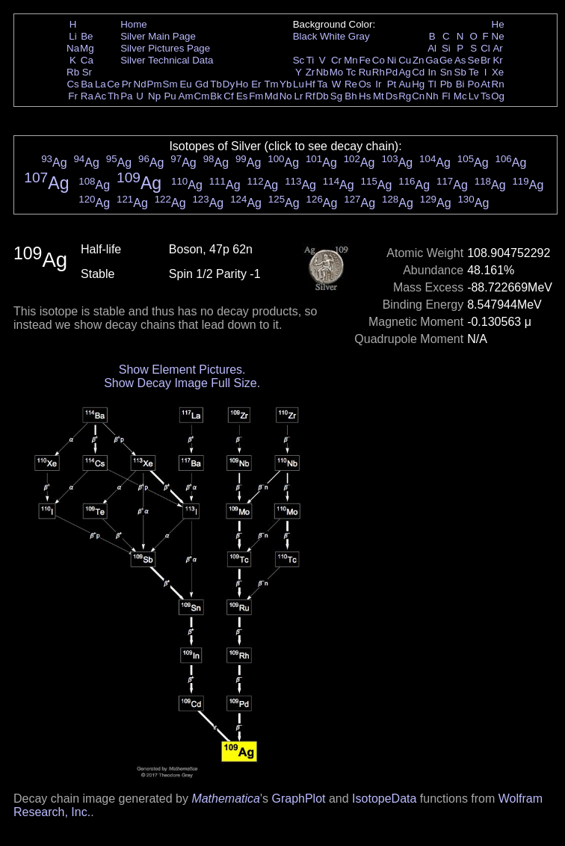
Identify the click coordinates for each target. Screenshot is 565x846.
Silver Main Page (158, 36)
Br (485, 60)
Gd (202, 84)
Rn (498, 84)
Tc (351, 72)
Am (186, 96)
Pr (127, 84)
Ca (87, 60)
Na (73, 48)
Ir (378, 84)
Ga (432, 60)
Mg (87, 48)
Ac (101, 96)
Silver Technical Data (166, 60)
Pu (170, 96)
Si (446, 48)
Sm (170, 84)
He (498, 24)
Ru (365, 72)
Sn (446, 72)
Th (114, 96)
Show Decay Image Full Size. (182, 383)
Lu (298, 84)
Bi (460, 84)
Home (133, 24)
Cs (72, 84)
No (286, 96)
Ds (392, 96)
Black (305, 36)
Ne (498, 36)
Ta (322, 84)
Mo (337, 72)
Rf (310, 96)
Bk (216, 96)
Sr (87, 72)
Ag (404, 72)
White (332, 36)
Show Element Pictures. (182, 369)
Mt (378, 96)
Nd (140, 84)
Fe (365, 60)
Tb (216, 84)
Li (72, 36)
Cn (418, 96)
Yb (285, 84)
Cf (228, 96)
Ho (241, 84)
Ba (87, 84)
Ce (113, 84)
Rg (404, 96)
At (485, 84)
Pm (154, 84)
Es (242, 96)
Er (256, 84)
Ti (310, 60)
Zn (418, 60)
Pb (446, 84)
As (460, 60)
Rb (73, 72)
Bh (350, 96)
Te (474, 72)
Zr (310, 72)
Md (272, 96)
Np (154, 96)
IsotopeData (384, 798)
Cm (202, 96)
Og (497, 96)
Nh (432, 96)
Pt (392, 84)
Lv (474, 96)
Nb (322, 72)
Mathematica (225, 798)
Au (404, 84)
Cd (418, 72)
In (432, 72)
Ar (497, 48)
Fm (256, 96)
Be (87, 36)
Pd (392, 72)
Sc (299, 60)
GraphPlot (298, 798)
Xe (498, 72)
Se (474, 60)
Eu (185, 84)
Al (431, 48)
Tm (271, 84)
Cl (485, 48)
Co (378, 60)
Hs (365, 96)
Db (322, 96)
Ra (87, 96)
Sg (336, 96)
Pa (126, 96)
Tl (432, 84)
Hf (310, 84)
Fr (73, 96)
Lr (298, 96)
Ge (446, 60)
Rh (378, 72)
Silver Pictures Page (165, 48)
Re (351, 84)
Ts (485, 96)
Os (365, 84)
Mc (460, 96)
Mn (351, 60)
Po (474, 84)
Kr (497, 60)
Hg (418, 84)
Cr (336, 60)
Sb (460, 72)
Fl (446, 96)
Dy (229, 84)
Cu (404, 60)
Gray (359, 36)
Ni (392, 60)
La (100, 84)
